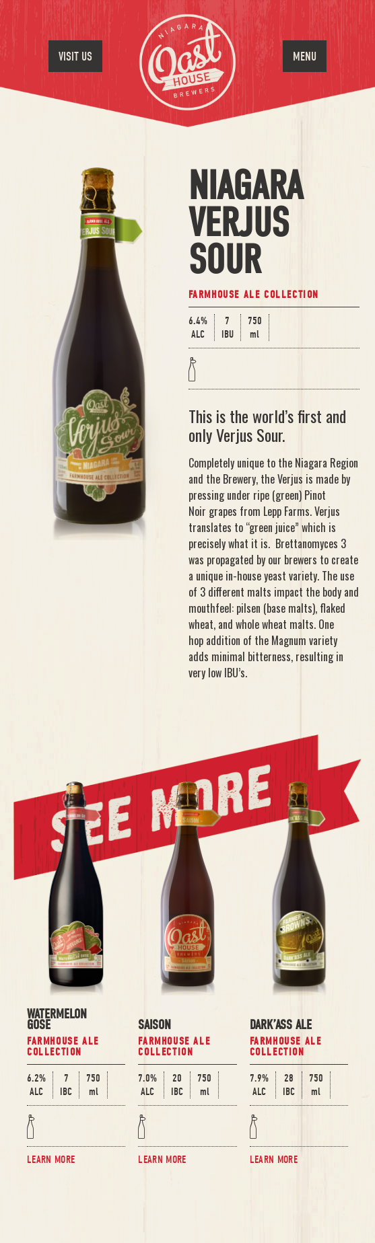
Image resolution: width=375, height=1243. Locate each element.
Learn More (51, 1160)
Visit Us (75, 57)
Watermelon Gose (57, 1020)
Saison (154, 1026)
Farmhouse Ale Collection (254, 294)
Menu (304, 57)
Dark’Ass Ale (281, 1026)
